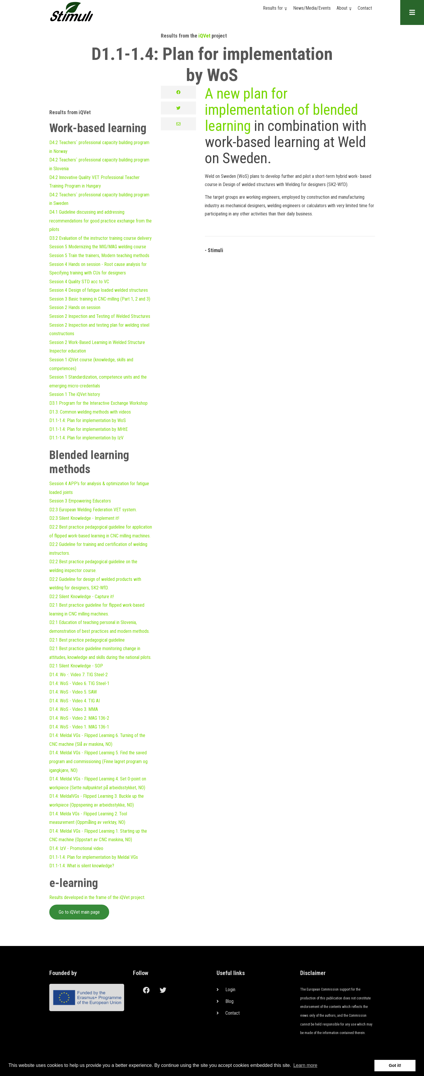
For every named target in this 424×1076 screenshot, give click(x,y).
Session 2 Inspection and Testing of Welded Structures (99, 316)
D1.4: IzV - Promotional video (76, 848)
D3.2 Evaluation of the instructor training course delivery (100, 238)
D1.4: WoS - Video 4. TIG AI (74, 701)
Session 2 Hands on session (74, 307)
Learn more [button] (305, 1065)
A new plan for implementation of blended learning (281, 109)
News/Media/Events (312, 8)
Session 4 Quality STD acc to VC (79, 281)
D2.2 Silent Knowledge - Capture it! (81, 596)
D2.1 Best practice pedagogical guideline (87, 640)
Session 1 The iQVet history (74, 394)
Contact (365, 8)
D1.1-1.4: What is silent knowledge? (81, 865)
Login (230, 989)
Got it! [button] (395, 1065)
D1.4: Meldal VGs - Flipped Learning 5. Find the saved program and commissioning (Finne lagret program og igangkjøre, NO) (98, 761)
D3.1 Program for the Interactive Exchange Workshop (98, 403)
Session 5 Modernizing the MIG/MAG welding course (97, 246)
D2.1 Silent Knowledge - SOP (76, 666)
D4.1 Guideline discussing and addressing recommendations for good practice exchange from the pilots (100, 220)
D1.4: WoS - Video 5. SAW (73, 692)
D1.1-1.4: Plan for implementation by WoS (87, 420)
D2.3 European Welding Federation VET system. (93, 509)
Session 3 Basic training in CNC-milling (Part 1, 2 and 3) (99, 299)
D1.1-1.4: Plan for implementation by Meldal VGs (93, 857)
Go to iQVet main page (79, 912)
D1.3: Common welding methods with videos (90, 412)
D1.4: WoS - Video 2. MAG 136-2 (79, 718)
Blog (229, 1001)
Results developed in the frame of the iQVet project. (97, 897)
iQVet (204, 36)
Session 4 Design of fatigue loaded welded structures (98, 290)
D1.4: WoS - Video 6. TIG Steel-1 (79, 683)
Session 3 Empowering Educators (80, 501)
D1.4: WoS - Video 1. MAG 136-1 (79, 727)
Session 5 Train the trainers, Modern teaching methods (99, 255)
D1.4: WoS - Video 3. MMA (73, 709)
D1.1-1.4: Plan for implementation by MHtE (88, 429)
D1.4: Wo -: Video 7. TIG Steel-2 (78, 674)
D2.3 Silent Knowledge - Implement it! (84, 518)
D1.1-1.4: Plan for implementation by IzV (86, 438)
